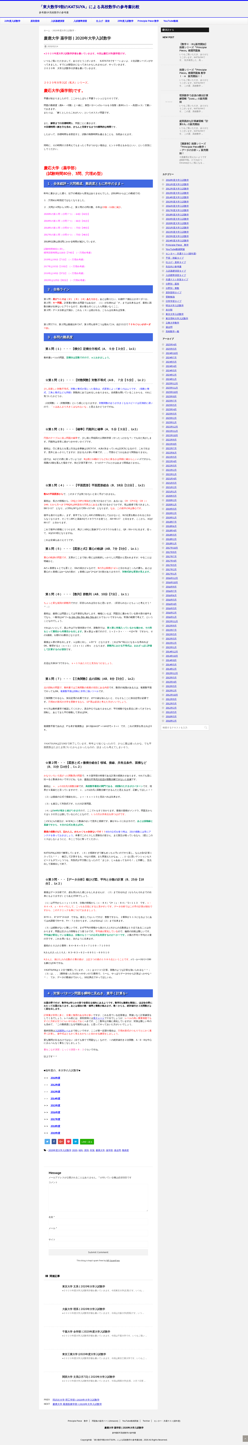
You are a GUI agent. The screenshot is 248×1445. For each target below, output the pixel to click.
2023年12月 (172, 383)
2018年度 (55, 1126)
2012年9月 (171, 699)
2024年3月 (171, 370)
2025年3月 (171, 348)
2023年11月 (172, 387)
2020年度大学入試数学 (59, 1150)
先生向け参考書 (173, 266)
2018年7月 (171, 521)
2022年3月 (171, 465)
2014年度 (55, 1098)
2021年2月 (171, 487)
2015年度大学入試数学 (177, 201)
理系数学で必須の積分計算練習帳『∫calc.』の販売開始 (193, 98)
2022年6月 (171, 452)
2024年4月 (171, 366)
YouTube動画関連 (175, 249)
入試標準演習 (80, 21)
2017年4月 (171, 560)
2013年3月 (171, 686)
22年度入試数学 (12, 21)
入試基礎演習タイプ (176, 270)
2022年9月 (171, 439)
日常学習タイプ (173, 301)
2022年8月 (171, 444)
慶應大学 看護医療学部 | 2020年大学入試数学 (77, 1404)
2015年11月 (172, 621)
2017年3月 (171, 565)
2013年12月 (172, 673)
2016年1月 (171, 617)
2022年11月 (172, 431)
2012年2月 (171, 707)
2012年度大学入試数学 (177, 188)
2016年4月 (171, 604)
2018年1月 (171, 543)
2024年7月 (171, 357)
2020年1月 (171, 504)
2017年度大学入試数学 (177, 210)
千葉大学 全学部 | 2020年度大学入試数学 (86, 1331)
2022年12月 (172, 426)
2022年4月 (171, 461)
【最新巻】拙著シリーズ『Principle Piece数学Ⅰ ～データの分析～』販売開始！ (193, 148)
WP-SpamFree (113, 1260)
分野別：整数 (172, 288)
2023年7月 (171, 400)
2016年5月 (171, 599)
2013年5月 (171, 677)
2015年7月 (171, 630)
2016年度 (55, 1112)
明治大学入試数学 (175, 305)
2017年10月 (172, 547)
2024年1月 (171, 379)
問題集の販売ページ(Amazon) (105, 1421)
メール (53, 1228)
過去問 (117, 1150)
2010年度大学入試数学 (177, 180)
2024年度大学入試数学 (177, 240)
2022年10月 (172, 435)
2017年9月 (171, 552)
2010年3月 (171, 716)
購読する (168, 29)
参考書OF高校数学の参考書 (124, 1433)
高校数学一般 (172, 331)
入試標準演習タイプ (176, 275)
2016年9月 (171, 586)
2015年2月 (171, 643)
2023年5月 (171, 405)
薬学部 (109, 1150)
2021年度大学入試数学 (177, 227)
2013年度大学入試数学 (177, 193)
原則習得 (34, 21)
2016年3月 (171, 608)
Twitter (146, 1421)
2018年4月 (171, 530)
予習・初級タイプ (175, 257)
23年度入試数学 (125, 21)
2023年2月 (171, 418)
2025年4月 (171, 344)
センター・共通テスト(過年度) (181, 253)
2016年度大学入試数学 (177, 206)
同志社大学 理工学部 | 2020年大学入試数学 (76, 1399)
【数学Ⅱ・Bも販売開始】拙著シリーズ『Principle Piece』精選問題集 (193, 47)
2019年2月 (171, 513)
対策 (92, 1150)
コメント (53, 1182)
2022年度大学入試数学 (177, 232)
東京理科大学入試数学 (177, 318)
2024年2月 (171, 374)
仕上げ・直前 (103, 21)
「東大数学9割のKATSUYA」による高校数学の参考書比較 (89, 6)
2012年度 (55, 1084)
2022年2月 (171, 470)
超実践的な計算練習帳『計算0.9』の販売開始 (193, 122)
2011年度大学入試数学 (177, 184)
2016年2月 (171, 612)
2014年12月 (172, 651)
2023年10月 (172, 392)
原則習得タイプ (173, 292)
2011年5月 (171, 712)
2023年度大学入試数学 (177, 236)
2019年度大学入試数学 (177, 219)
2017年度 (55, 1119)
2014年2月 (171, 668)
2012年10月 (172, 694)
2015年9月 (171, 625)
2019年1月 (171, 517)
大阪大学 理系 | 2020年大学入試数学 (83, 1309)
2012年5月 (171, 703)
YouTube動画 (170, 21)
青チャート (98, 1018)
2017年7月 (171, 556)
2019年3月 (171, 508)
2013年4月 (171, 681)
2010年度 (55, 1077)
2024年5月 (171, 361)
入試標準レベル (63, 1030)
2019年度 (55, 1133)
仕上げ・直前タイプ (176, 262)
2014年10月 (172, 656)
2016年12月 (172, 578)
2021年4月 (171, 478)
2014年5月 (171, 664)
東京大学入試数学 (175, 314)
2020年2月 (171, 500)
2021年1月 (171, 491)
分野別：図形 (172, 283)
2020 (74, 1150)
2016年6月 (171, 595)
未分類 (169, 309)
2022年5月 (171, 457)
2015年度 (55, 1105)
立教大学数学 (172, 322)
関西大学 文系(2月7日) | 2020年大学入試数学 (88, 1376)
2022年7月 (171, 448)
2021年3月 (171, 483)
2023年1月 (171, 422)
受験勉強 (170, 296)
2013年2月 (171, 690)
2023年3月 (171, 413)
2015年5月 (171, 634)
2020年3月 (171, 495)
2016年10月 (172, 582)
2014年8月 (171, 660)
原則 (86, 1150)
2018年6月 (171, 526)
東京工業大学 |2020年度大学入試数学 (84, 1354)
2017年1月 (171, 573)
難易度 (125, 1150)
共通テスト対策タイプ (177, 279)
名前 (52, 1217)
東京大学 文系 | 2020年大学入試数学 (83, 1286)
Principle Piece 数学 (148, 21)
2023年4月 (171, 409)
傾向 (80, 1150)
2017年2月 (171, 569)
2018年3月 (171, 534)
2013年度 (55, 1091)
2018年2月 (171, 539)
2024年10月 (172, 353)
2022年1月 (171, 474)
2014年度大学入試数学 (177, 197)
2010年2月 (171, 720)
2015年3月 (171, 638)
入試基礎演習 (57, 21)
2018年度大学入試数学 (177, 214)
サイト (52, 1239)
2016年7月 (171, 591)
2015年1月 (171, 647)
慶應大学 (100, 1150)
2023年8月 (171, 396)
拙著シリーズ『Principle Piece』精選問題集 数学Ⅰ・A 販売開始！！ (193, 73)
